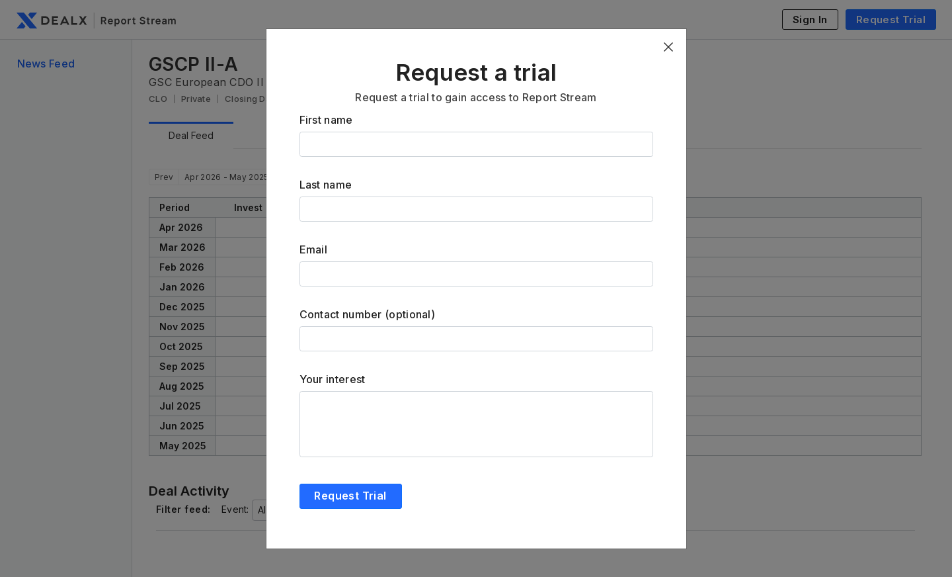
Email (313, 249)
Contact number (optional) (367, 314)
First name (326, 119)
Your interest (332, 379)
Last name (325, 184)
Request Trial (350, 495)
